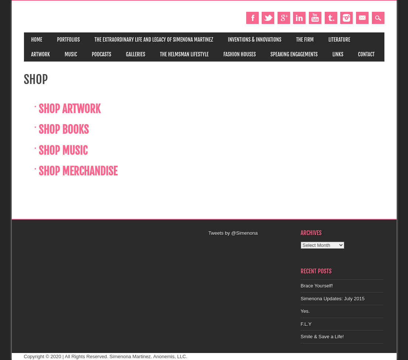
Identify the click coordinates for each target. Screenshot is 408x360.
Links (338, 54)
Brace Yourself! (317, 286)
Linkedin (299, 18)
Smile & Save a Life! (322, 336)
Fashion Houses (239, 54)
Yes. (305, 311)
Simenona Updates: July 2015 (333, 298)
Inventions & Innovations (254, 39)
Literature (339, 39)
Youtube (315, 18)
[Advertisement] (250, 246)
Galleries (135, 54)
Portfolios (68, 39)
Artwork (40, 54)
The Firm (305, 39)
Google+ (284, 18)
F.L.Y (306, 324)
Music (70, 54)
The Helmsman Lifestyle (184, 54)
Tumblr (331, 18)
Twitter (268, 18)
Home (36, 39)
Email (362, 18)
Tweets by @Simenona (233, 233)
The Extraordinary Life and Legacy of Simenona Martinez (154, 39)
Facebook (252, 18)
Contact (366, 54)
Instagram (346, 18)
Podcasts (101, 54)
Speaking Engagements (294, 54)
